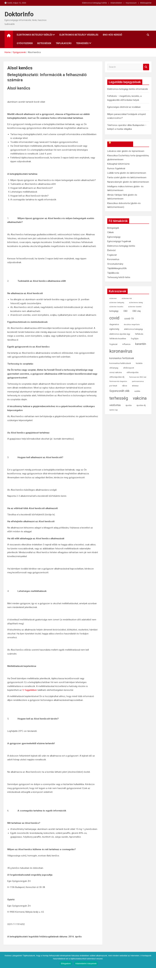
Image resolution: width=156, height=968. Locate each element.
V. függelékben (29, 690)
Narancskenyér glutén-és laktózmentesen (128, 182)
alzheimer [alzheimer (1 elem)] (113, 298)
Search (146, 67)
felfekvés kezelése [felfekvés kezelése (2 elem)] (117, 338)
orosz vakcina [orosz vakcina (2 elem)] (115, 372)
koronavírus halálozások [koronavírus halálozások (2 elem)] (120, 363)
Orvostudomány (115, 264)
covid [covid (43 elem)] (114, 317)
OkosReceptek (122, 144)
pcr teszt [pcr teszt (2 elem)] (113, 386)
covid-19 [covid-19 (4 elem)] (129, 318)
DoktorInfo (19, 14)
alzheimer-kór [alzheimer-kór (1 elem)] (127, 298)
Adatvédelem (116, 3)
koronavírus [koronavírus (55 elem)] (120, 351)
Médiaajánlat (145, 3)
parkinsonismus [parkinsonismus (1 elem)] (138, 381)
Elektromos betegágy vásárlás (78, 34)
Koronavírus (113, 259)
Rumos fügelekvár (116, 168)
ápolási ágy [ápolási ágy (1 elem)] (113, 410)
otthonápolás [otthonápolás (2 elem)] (132, 372)
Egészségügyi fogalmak (119, 241)
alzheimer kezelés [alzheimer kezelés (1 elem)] (116, 307)
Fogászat (112, 255)
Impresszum (131, 3)
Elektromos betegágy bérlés (94, 3)
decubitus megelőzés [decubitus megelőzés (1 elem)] (132, 325)
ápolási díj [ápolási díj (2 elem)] (141, 405)
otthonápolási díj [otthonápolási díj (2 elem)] (116, 377)
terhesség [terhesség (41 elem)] (118, 398)
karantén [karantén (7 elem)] (140, 343)
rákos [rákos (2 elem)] (124, 386)
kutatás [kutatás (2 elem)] (139, 363)
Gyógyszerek (25, 43)
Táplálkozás (63, 43)
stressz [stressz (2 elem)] (135, 386)
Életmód (111, 250)
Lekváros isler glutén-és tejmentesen (125, 151)
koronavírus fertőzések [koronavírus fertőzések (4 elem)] (121, 358)
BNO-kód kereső (112, 34)
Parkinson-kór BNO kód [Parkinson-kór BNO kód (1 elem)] (137, 377)
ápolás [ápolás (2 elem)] (129, 405)
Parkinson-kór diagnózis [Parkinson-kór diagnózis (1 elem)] (118, 381)
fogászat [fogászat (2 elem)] (113, 344)
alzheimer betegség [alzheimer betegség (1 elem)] (116, 303)
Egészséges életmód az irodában (124, 107)
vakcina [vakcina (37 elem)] (140, 398)
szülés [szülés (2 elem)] (137, 391)
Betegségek (44, 43)
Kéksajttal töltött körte (118, 164)
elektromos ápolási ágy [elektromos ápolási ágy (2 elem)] (119, 334)
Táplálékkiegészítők (117, 268)
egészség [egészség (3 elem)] (114, 329)
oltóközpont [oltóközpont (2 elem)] (128, 368)
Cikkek (110, 232)
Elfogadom (66, 963)
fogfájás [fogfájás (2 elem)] (134, 338)
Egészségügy (114, 237)
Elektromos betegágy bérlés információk (127, 89)
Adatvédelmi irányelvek (86, 963)
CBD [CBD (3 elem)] (125, 311)
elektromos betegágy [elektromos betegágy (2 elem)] (133, 329)
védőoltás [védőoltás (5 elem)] (115, 405)
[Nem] (152, 959)
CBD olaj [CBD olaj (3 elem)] (136, 311)
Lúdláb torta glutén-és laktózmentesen (126, 173)
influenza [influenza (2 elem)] (126, 344)
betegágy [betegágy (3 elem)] (114, 311)
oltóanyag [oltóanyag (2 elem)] (113, 368)
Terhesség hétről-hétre (118, 277)
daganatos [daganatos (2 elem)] (114, 324)
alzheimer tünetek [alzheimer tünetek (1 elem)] (135, 307)
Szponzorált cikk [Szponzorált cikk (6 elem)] (119, 390)
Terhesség (82, 43)
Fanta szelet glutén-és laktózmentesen (126, 177)
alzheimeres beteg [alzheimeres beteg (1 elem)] (136, 303)
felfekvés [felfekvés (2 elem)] (139, 334)
